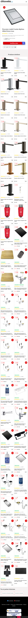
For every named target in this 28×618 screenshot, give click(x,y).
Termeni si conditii (6, 604)
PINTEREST (17, 601)
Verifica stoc (17, 43)
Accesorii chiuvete (19, 593)
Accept (18, 617)
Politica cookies (12, 617)
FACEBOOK (10, 601)
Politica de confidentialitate (16, 604)
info (12, 75)
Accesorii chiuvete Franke (7, 593)
